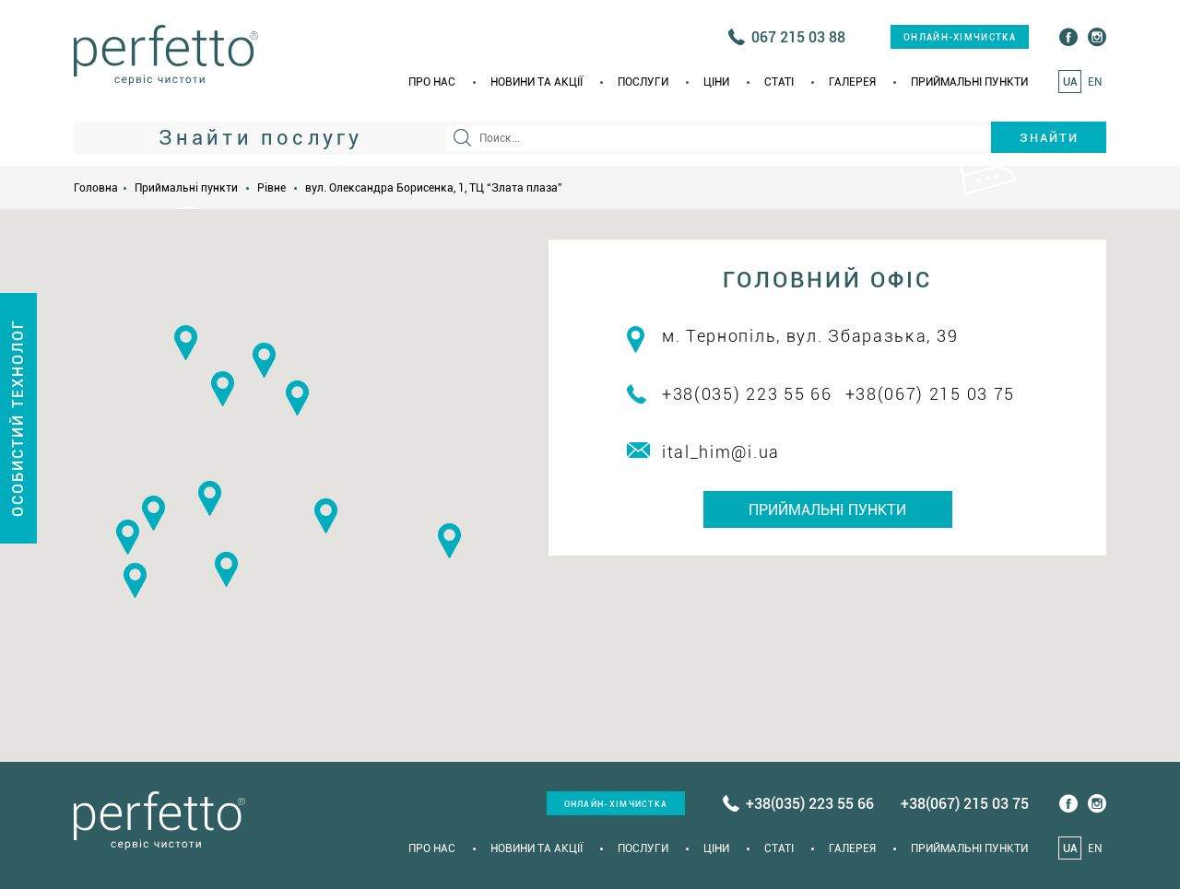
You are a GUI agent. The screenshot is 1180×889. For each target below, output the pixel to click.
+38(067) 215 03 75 (930, 394)
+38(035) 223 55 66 (747, 394)
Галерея (852, 82)
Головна (96, 187)
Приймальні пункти (969, 82)
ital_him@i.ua (721, 452)
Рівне (271, 187)
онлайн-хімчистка (959, 37)
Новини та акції (536, 82)
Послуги (643, 82)
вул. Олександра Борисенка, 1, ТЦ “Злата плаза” (433, 187)
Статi (779, 82)
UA (1070, 82)
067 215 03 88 (798, 37)
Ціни (716, 82)
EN (1095, 82)
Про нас (431, 82)
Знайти (1049, 138)
